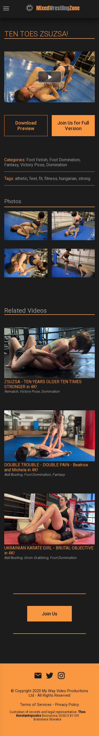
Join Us (49, 613)
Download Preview (25, 125)
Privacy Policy (67, 704)
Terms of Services (35, 704)
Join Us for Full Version (73, 125)
